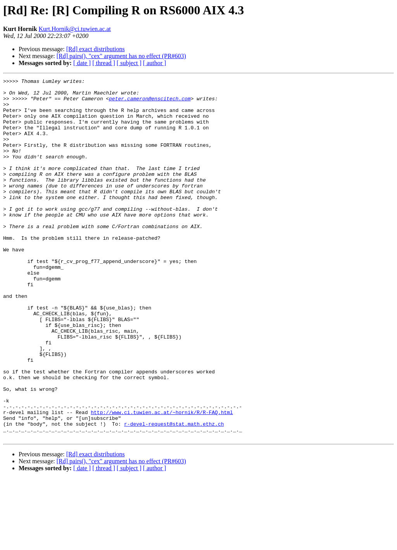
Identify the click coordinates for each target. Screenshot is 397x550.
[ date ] (82, 63)
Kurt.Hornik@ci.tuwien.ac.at (75, 29)
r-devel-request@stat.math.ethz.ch (174, 493)
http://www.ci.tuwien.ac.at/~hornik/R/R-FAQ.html (162, 479)
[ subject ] (129, 63)
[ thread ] (103, 63)
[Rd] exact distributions (95, 49)
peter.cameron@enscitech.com (150, 103)
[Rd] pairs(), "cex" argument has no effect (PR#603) (121, 56)
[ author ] (154, 63)
